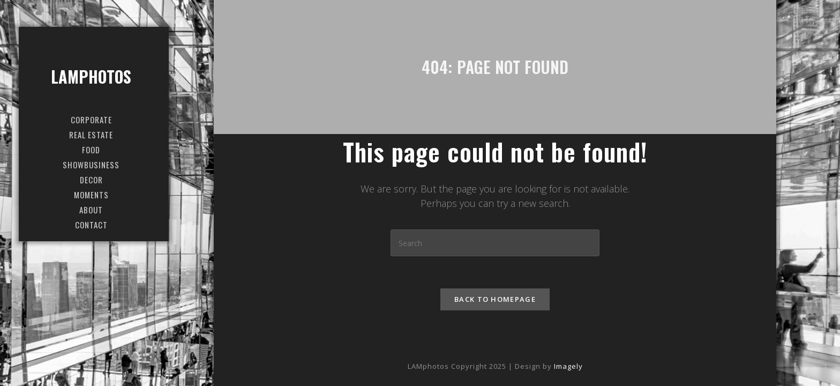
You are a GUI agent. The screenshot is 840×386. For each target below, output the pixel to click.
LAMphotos (91, 76)
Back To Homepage (495, 299)
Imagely (568, 366)
